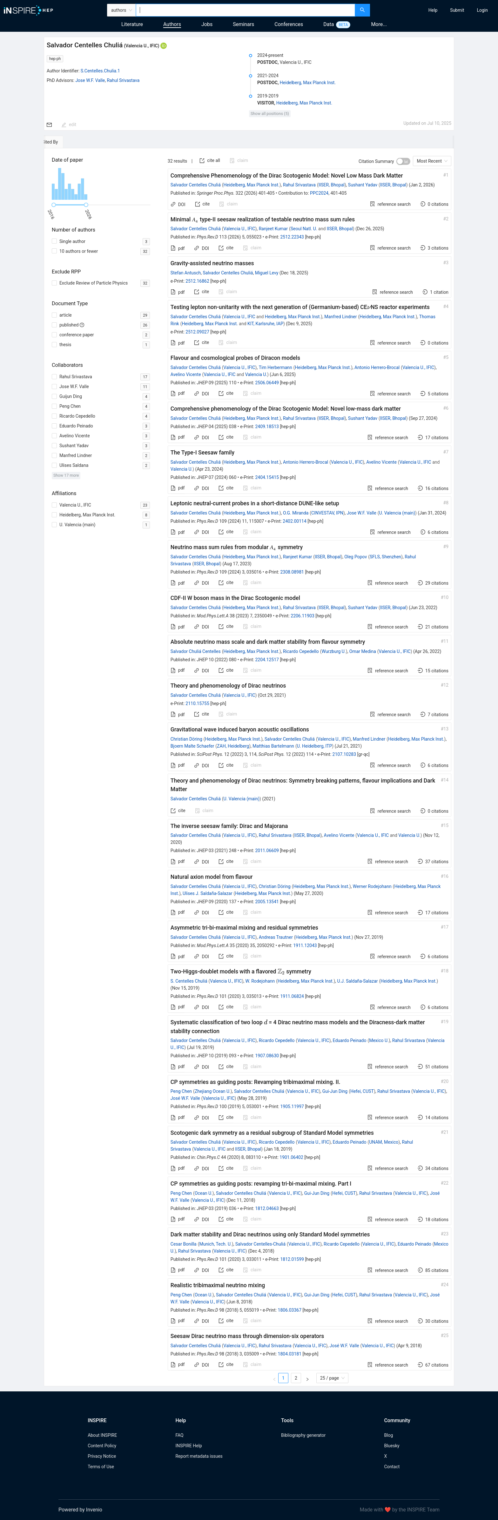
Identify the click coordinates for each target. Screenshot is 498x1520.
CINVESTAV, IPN (327, 512)
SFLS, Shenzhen (385, 556)
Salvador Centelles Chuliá (196, 184)
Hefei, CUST (362, 1091)
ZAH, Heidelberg (233, 746)
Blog (388, 1435)
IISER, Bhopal (332, 184)
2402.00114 (294, 521)
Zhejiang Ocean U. (213, 1091)
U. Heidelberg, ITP (314, 746)
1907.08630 (267, 1055)
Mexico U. (379, 1040)
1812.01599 (292, 1259)
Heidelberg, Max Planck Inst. (308, 82)
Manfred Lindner (340, 316)
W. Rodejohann (260, 981)
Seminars (243, 24)
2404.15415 (267, 477)
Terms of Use (101, 1466)
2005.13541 (267, 901)
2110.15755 (197, 703)
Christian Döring (186, 739)
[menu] (434, 10)
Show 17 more (66, 475)
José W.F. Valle (185, 1098)
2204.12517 (267, 659)
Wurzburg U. (334, 651)
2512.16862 (197, 281)
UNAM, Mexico (383, 1142)
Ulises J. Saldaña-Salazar (207, 893)
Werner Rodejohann (372, 886)
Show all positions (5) (270, 113)
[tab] (63, 141)
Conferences (288, 24)
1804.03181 (290, 1353)
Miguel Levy (267, 272)
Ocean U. (203, 1193)
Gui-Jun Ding (334, 1091)
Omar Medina (362, 651)
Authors (172, 24)
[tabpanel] (249, 767)
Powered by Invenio (80, 1510)
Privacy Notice (102, 1456)
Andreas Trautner (276, 937)
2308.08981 (292, 572)
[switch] (403, 161)
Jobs (206, 24)
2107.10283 (344, 754)
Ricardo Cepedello (301, 651)
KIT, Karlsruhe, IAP (265, 323)
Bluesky (391, 1445)
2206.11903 (302, 615)
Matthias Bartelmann (273, 746)
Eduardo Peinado (350, 1040)
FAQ (179, 1435)
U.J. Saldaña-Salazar (357, 981)
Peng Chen (181, 1091)
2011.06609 (267, 850)
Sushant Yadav (362, 184)
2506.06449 (267, 382)
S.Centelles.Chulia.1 (100, 70)
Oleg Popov (355, 556)
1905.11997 (292, 1106)
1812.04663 (267, 1208)
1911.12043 (305, 945)
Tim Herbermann (275, 367)
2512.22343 (292, 236)
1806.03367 (290, 1310)
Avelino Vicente (186, 374)
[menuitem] (433, 10)
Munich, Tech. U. (215, 1244)
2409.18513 (267, 426)
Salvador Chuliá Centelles (196, 651)
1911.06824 (292, 996)
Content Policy (102, 1445)
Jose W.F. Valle (90, 80)
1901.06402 (291, 1157)
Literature (132, 24)
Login (482, 10)
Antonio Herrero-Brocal (377, 367)
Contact (392, 1466)
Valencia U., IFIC (239, 228)
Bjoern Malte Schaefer (192, 746)
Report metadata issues (198, 1456)
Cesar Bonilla (184, 1244)
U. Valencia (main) (397, 512)
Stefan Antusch (186, 272)
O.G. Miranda (295, 512)
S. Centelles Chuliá (189, 981)
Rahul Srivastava (123, 80)
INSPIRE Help (188, 1445)
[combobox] (245, 10)
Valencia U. (256, 374)
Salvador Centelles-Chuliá (260, 1244)
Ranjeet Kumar (273, 228)
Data (328, 24)
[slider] (53, 205)
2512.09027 (197, 331)
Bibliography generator (303, 1435)
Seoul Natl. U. (304, 228)
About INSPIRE (102, 1435)
